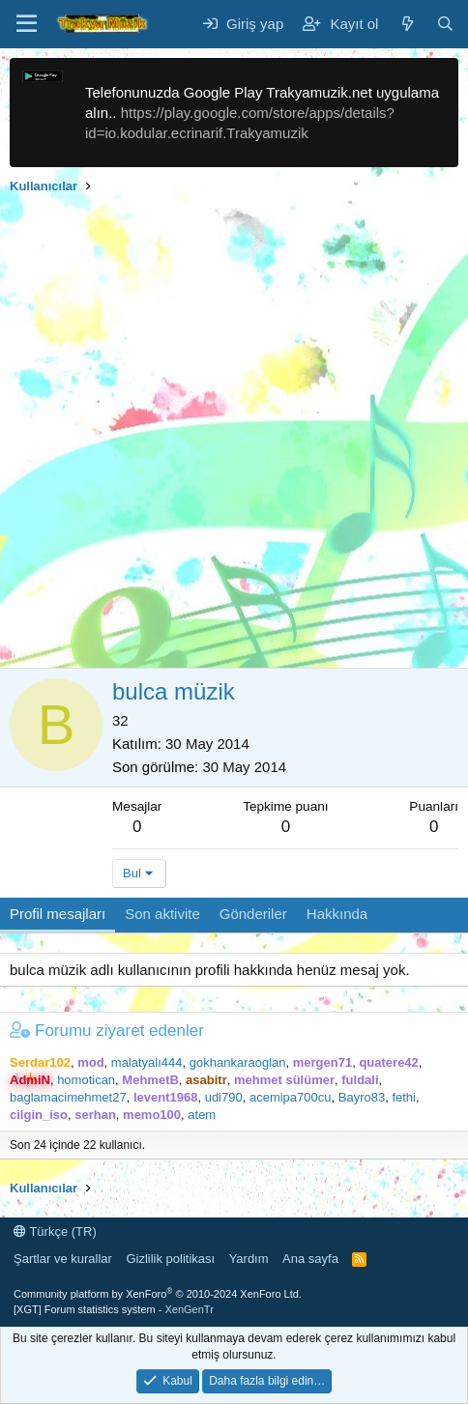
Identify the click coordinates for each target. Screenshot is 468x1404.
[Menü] (26, 24)
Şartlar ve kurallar (63, 1258)
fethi (404, 1097)
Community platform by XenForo (158, 1294)
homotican (86, 1080)
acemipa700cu (290, 1097)
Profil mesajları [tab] (57, 913)
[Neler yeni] (406, 24)
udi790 (224, 1097)
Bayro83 (361, 1097)
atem (202, 1114)
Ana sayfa (310, 1258)
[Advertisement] (234, 434)
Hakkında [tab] (337, 913)
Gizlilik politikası (170, 1258)
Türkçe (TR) (55, 1231)
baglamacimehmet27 (68, 1097)
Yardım (249, 1258)
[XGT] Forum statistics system (114, 1309)
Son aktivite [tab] (162, 913)
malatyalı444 (147, 1062)
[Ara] (445, 24)
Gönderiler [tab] (253, 913)
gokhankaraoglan (238, 1062)
